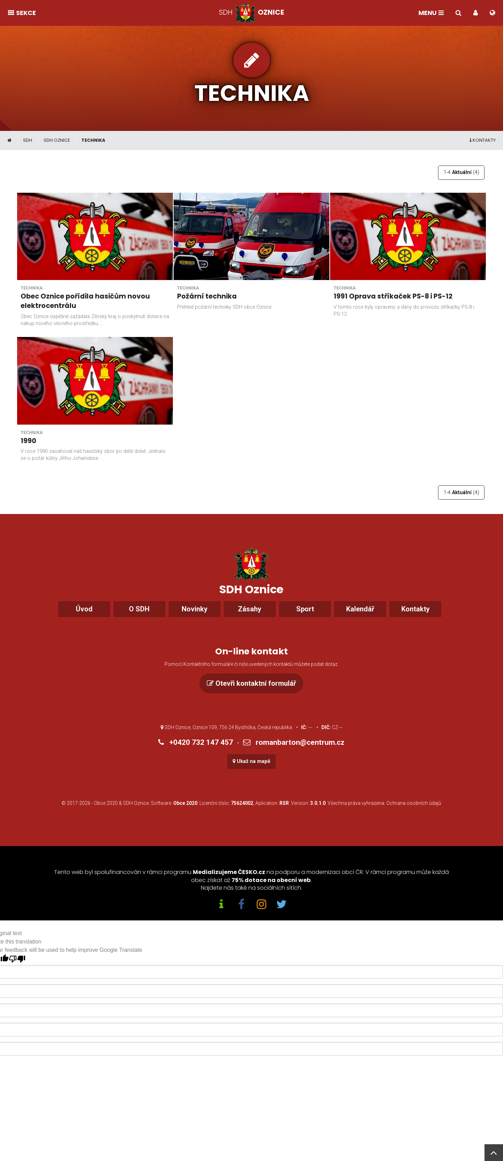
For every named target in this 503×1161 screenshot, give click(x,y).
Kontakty (483, 140)
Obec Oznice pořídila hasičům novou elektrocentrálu (85, 301)
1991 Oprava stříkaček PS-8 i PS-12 (393, 296)
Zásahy (249, 618)
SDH (27, 140)
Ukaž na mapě (251, 770)
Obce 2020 (106, 812)
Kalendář (360, 618)
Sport (305, 618)
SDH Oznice (57, 140)
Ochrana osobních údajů (413, 812)
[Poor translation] (17, 968)
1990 (28, 440)
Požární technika (207, 296)
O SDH (139, 618)
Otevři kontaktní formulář (251, 692)
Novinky (194, 618)
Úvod (84, 618)
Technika (93, 140)
